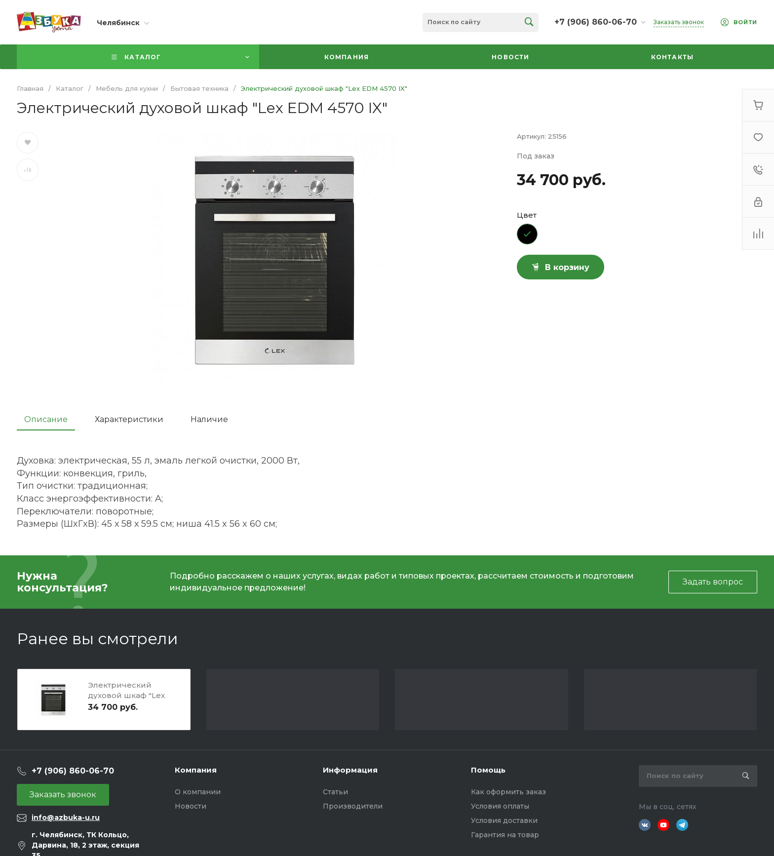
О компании (198, 791)
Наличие (209, 419)
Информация (350, 770)
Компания (196, 770)
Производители (353, 806)
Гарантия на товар (505, 834)
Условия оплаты (500, 806)
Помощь (488, 770)
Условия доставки (504, 820)
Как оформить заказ (508, 791)
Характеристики (129, 419)
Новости (190, 806)
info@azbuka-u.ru (66, 817)
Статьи (335, 791)
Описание (46, 419)
